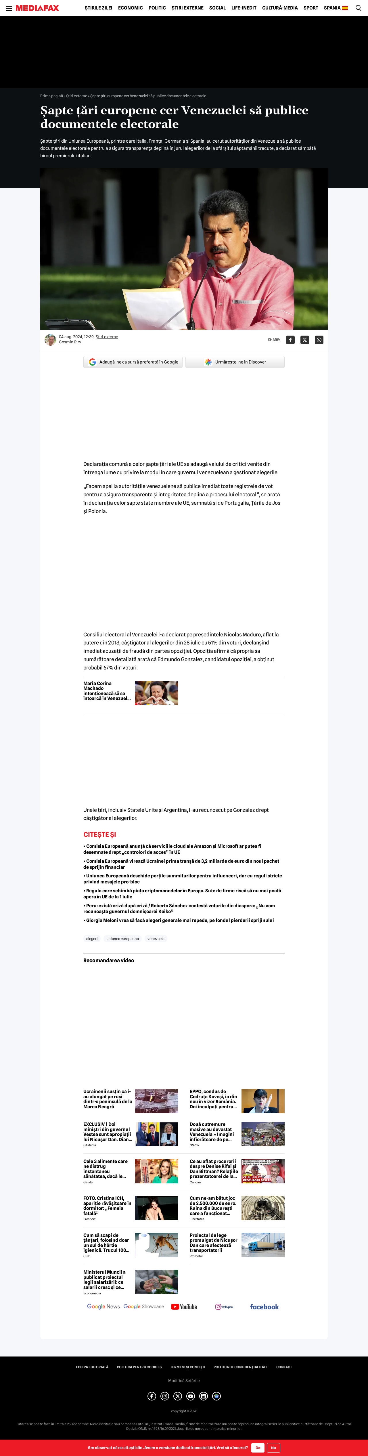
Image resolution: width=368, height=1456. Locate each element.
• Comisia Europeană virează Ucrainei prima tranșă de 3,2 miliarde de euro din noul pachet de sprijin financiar (181, 864)
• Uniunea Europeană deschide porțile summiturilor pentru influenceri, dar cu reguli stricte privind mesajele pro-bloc (182, 879)
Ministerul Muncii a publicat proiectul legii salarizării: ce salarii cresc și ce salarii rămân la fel (104, 1280)
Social (217, 8)
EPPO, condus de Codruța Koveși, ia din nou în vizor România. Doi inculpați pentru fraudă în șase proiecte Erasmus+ (213, 1099)
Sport (311, 8)
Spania (332, 8)
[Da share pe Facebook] (290, 340)
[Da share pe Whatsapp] (319, 340)
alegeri (92, 938)
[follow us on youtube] (184, 1307)
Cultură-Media (280, 8)
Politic (157, 8)
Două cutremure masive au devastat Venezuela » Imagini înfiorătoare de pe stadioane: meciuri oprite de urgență (212, 1132)
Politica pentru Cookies (139, 1367)
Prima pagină (51, 95)
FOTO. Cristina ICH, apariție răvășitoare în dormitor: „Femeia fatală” (107, 1206)
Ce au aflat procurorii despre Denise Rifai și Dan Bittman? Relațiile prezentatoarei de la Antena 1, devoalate (214, 1169)
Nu (273, 1448)
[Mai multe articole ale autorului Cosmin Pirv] (50, 340)
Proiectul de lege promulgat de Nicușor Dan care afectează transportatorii (213, 1243)
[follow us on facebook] (264, 1307)
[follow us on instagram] (224, 1307)
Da (258, 1447)
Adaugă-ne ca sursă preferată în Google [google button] (133, 362)
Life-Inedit (243, 8)
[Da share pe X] (304, 340)
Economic (130, 8)
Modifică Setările (184, 1380)
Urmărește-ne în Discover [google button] (235, 362)
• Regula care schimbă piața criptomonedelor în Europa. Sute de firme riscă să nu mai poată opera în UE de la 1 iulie (182, 894)
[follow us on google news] (103, 1307)
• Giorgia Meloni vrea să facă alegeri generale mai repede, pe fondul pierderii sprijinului (178, 920)
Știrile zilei (98, 8)
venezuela (155, 938)
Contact (284, 1367)
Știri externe (188, 8)
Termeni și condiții (187, 1367)
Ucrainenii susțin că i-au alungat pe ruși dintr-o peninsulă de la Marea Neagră (107, 1099)
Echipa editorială (92, 1367)
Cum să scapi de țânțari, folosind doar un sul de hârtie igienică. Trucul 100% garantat (107, 1243)
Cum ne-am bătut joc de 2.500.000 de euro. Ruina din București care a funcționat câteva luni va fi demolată (213, 1206)
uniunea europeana (122, 938)
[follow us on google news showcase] (144, 1307)
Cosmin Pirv (70, 342)
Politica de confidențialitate (241, 1367)
